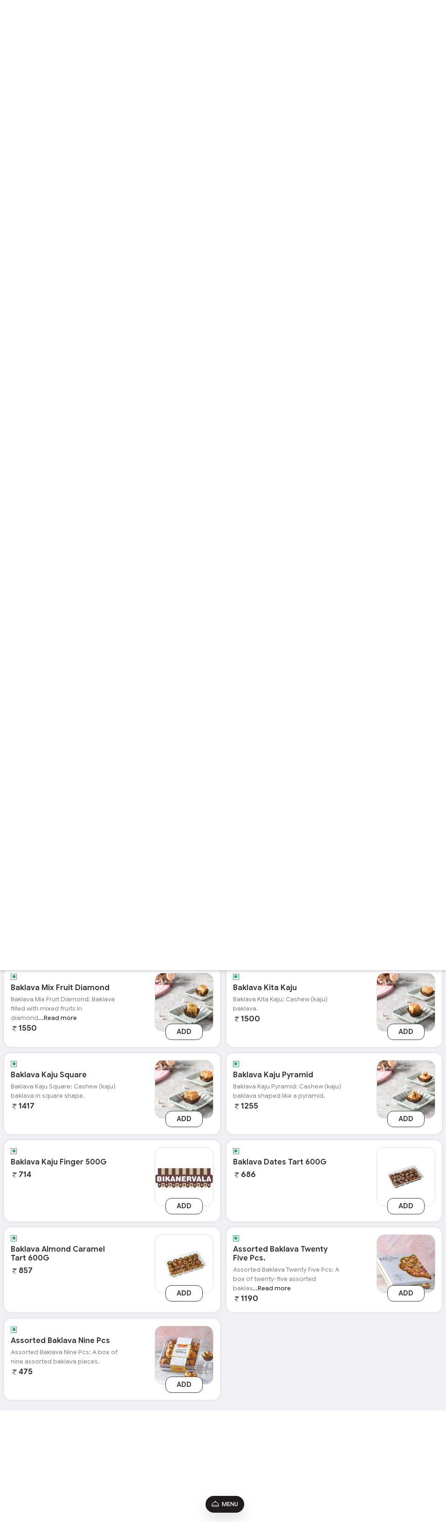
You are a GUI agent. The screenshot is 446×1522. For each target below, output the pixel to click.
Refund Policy (26, 1477)
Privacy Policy (26, 1450)
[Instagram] (402, 1440)
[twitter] (387, 1454)
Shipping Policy (28, 1490)
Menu (225, 1504)
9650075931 (289, 1461)
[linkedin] (402, 1454)
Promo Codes (27, 1463)
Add (184, 1031)
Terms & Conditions (34, 1436)
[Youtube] (417, 1440)
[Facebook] (387, 1440)
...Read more (57, 1018)
